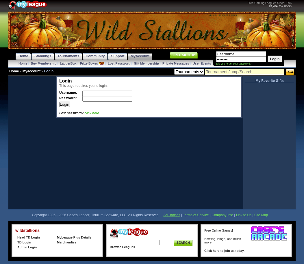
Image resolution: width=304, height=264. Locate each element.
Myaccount (32, 71)
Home (22, 63)
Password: (68, 98)
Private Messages (175, 63)
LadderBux (68, 63)
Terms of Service (196, 215)
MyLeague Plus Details (74, 237)
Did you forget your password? (233, 63)
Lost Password (119, 63)
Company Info (222, 215)
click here (91, 113)
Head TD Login (28, 237)
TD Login (24, 242)
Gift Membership (146, 63)
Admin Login (27, 247)
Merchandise (66, 242)
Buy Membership (44, 63)
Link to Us (243, 215)
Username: (68, 93)
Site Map (261, 215)
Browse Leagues (122, 247)
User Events (202, 63)
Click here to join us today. (224, 250)
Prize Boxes (89, 63)
